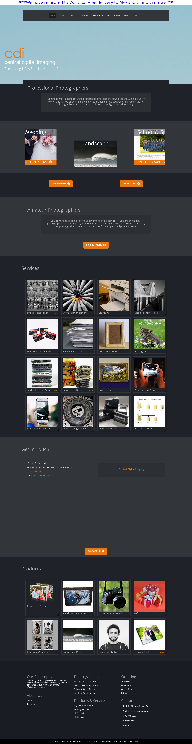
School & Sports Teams (84, 689)
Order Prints (126, 685)
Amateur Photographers (85, 693)
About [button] (63, 15)
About (29, 700)
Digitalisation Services (84, 705)
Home (52, 15)
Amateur (86, 15)
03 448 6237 (130, 715)
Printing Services (81, 709)
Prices (126, 15)
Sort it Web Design (130, 741)
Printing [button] (98, 15)
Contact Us (130, 725)
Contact (137, 15)
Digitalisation (113, 15)
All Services (79, 717)
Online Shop (126, 689)
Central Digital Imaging (131, 469)
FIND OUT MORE (94, 249)
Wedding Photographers (85, 681)
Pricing (124, 693)
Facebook (129, 720)
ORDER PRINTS (59, 184)
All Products (79, 713)
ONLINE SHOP (129, 184)
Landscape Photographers (86, 685)
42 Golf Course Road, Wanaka (138, 706)
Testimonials (32, 704)
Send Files (125, 681)
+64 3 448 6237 (38, 471)
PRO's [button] (74, 15)
